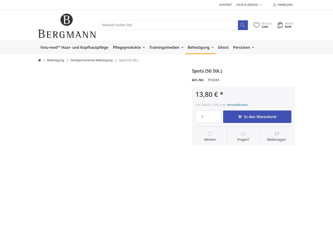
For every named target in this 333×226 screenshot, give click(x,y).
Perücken (242, 47)
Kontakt (225, 5)
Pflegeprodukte (127, 47)
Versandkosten (237, 105)
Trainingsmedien (164, 47)
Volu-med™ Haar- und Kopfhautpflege (74, 47)
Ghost (223, 47)
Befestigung (199, 47)
